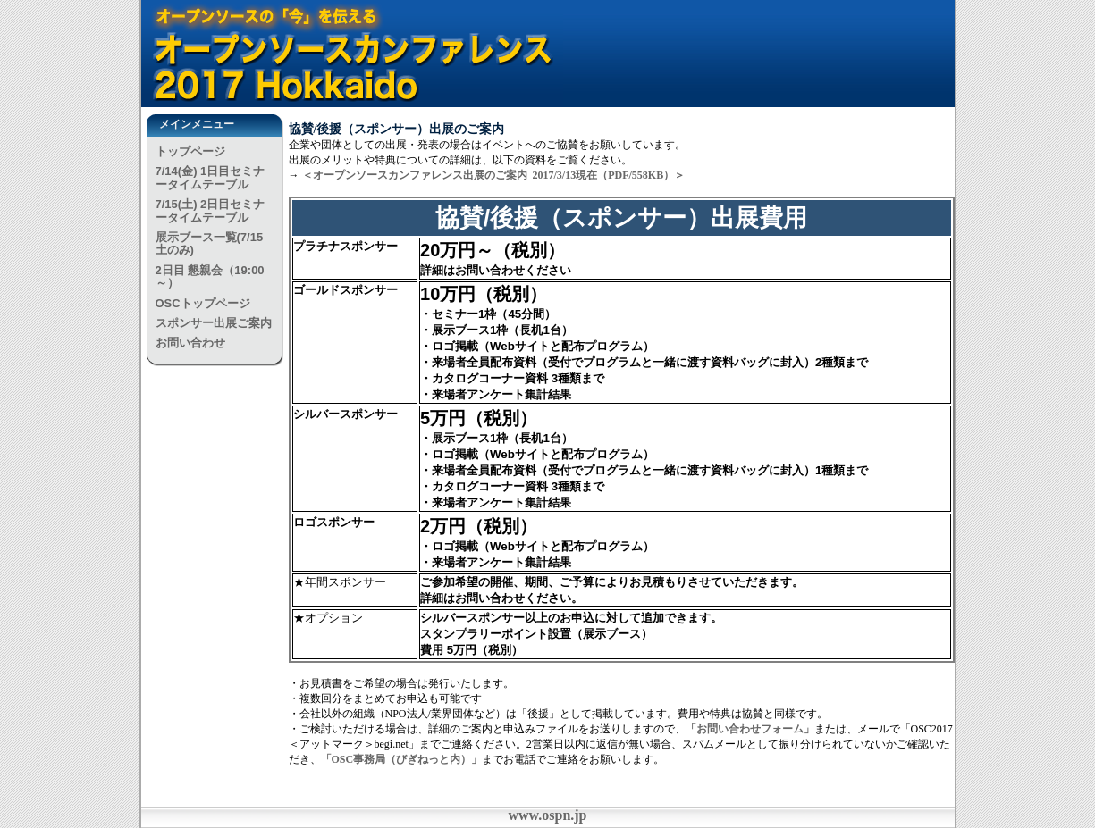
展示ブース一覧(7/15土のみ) (210, 243)
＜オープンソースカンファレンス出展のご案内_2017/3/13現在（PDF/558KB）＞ (494, 175)
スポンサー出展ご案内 (214, 323)
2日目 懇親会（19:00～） (210, 276)
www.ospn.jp (547, 815)
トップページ (190, 151)
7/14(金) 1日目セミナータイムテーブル (210, 177)
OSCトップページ (203, 303)
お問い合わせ (190, 342)
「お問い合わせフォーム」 (750, 729)
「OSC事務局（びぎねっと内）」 (402, 759)
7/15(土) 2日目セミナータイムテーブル (210, 210)
